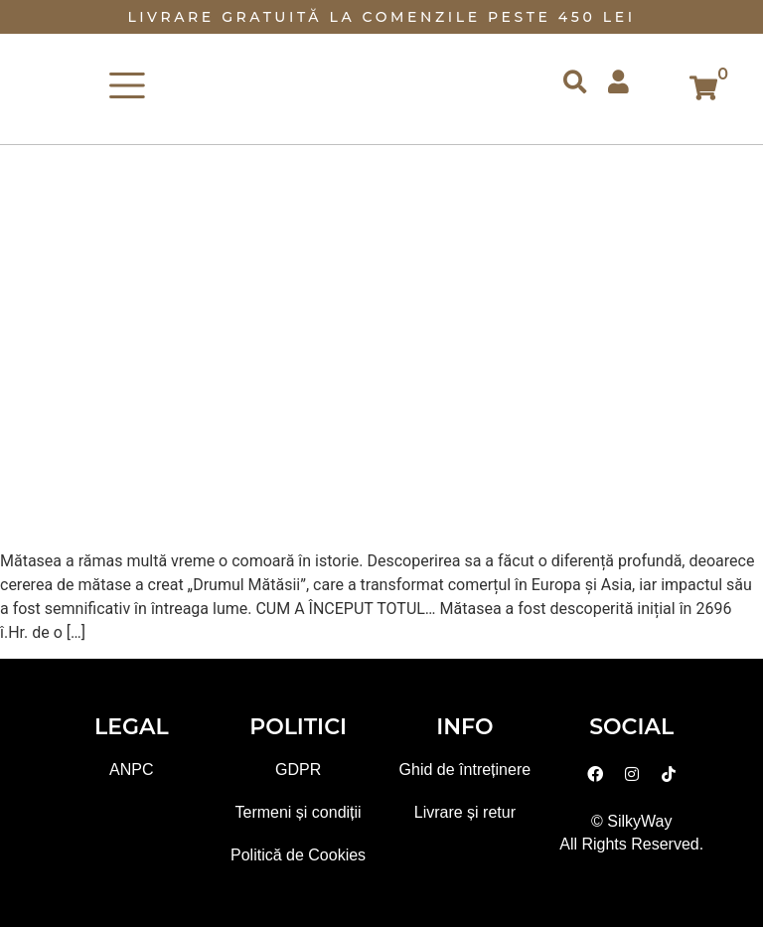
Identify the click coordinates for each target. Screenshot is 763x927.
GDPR (298, 769)
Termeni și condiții (298, 812)
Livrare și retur (465, 812)
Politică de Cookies (298, 855)
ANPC (131, 769)
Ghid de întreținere (465, 769)
